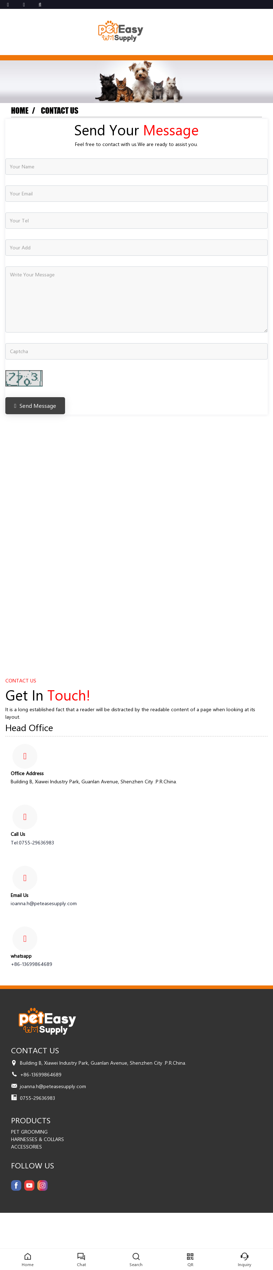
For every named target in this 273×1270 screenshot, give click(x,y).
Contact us (59, 110)
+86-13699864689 (31, 964)
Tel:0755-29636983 (32, 842)
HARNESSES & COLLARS (37, 1139)
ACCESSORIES (26, 1146)
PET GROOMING (29, 1131)
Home (19, 110)
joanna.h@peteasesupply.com (44, 903)
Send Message (35, 405)
